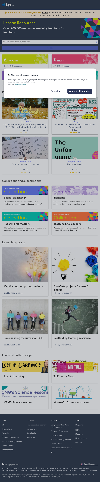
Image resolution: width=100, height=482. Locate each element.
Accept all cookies (79, 91)
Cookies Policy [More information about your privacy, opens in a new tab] (20, 84)
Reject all (56, 91)
